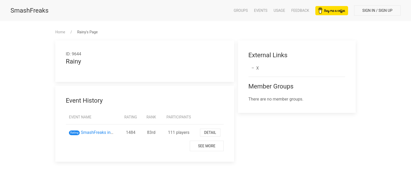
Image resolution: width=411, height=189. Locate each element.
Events (260, 10)
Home (60, 32)
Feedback (300, 10)
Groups (241, 10)
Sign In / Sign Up (377, 10)
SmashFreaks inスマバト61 (106, 132)
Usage (279, 10)
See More (206, 146)
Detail (210, 132)
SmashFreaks (29, 10)
